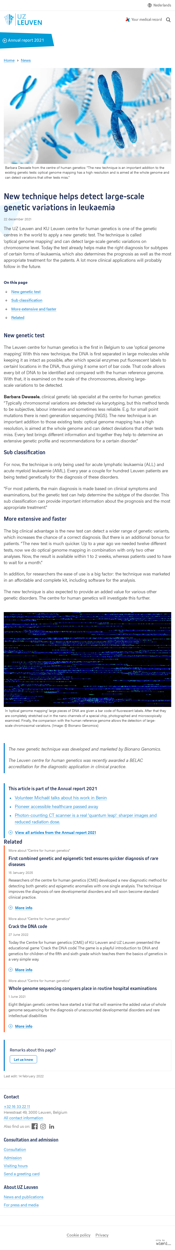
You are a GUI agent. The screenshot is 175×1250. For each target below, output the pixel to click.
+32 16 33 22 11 (17, 1106)
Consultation (15, 1149)
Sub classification (26, 300)
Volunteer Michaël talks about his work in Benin (61, 797)
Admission (13, 1157)
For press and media (21, 1205)
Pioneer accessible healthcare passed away (56, 806)
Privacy (102, 1235)
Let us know (23, 1059)
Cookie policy (79, 1235)
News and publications (23, 1197)
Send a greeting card (22, 1173)
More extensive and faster (33, 309)
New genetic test (26, 291)
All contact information (23, 1118)
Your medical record (146, 19)
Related (17, 317)
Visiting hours (16, 1165)
